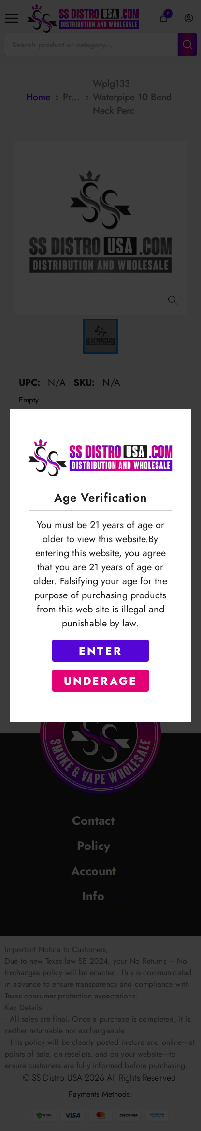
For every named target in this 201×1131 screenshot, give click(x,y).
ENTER (100, 650)
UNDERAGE (101, 680)
